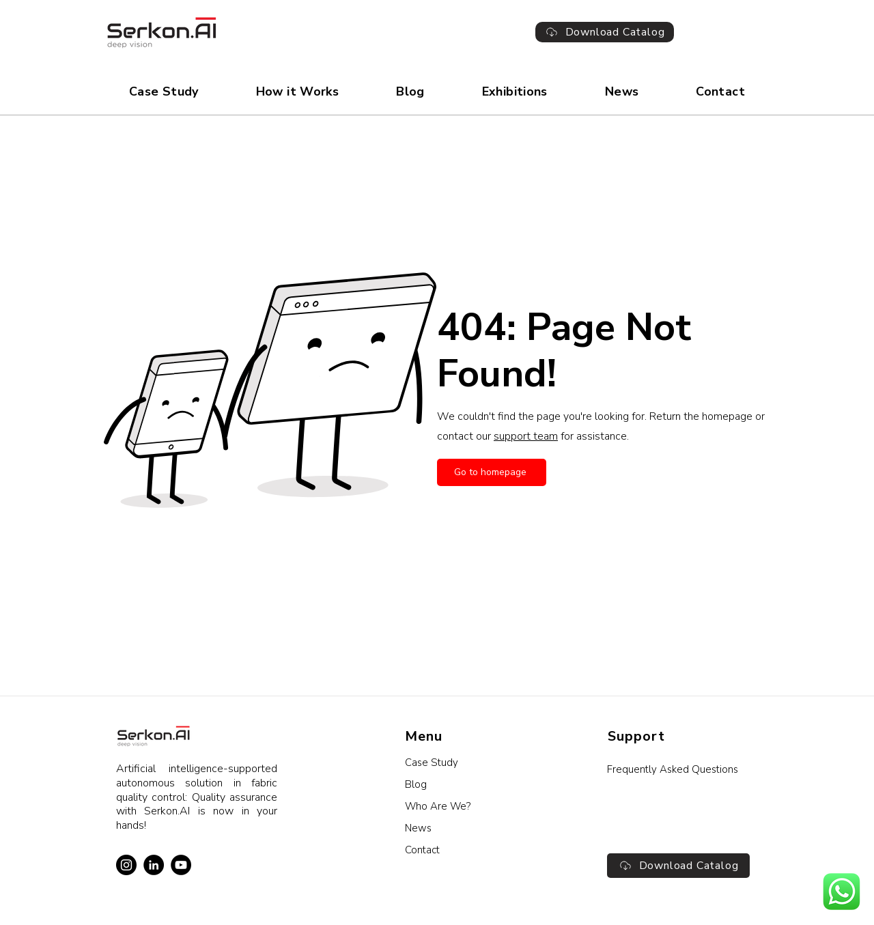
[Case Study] (477, 762)
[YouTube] (181, 865)
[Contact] (477, 849)
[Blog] (477, 784)
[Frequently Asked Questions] (678, 769)
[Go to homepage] (491, 472)
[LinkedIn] (153, 865)
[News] (477, 828)
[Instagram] (126, 865)
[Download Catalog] (604, 32)
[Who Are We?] (477, 806)
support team (526, 436)
